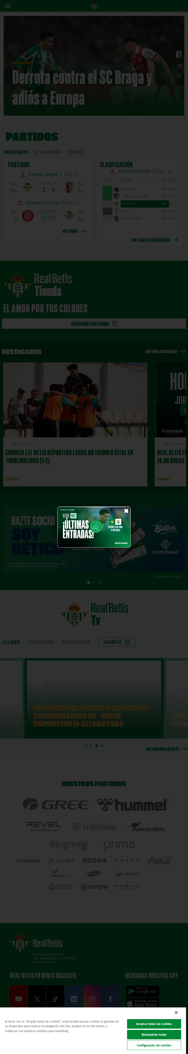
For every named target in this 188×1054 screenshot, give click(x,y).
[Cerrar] (176, 1012)
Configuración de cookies (154, 1045)
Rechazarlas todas (154, 1034)
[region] (93, 1030)
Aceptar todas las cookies (154, 1024)
